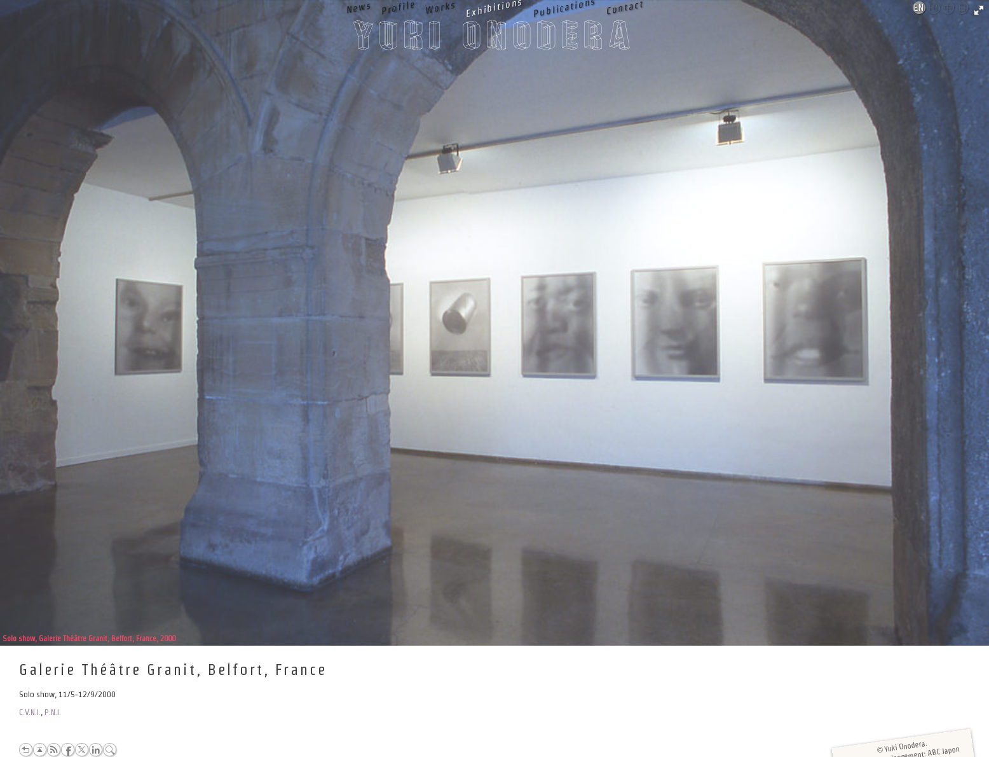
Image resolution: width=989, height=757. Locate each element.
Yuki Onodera (494, 39)
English (919, 8)
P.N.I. (52, 712)
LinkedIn (95, 749)
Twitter (81, 749)
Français (934, 8)
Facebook (67, 749)
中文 (948, 8)
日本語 (962, 8)
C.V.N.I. (30, 712)
